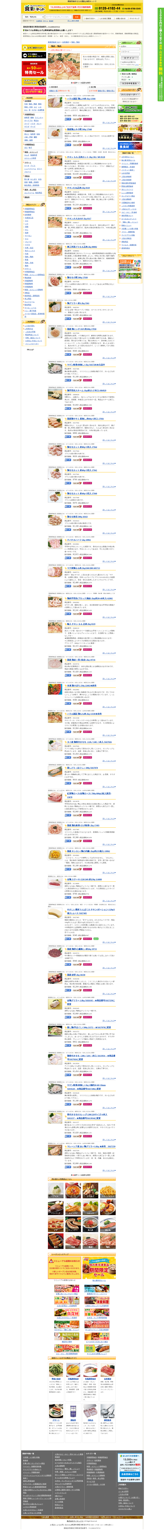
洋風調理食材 (73, 1379)
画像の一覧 (53, 91)
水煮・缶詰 (29, 248)
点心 (26, 148)
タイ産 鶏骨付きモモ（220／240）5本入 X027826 (89, 742)
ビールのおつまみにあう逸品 (97, 1342)
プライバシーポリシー (59, 1517)
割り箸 (26, 179)
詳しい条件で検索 (73, 20)
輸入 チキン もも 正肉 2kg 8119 (81, 624)
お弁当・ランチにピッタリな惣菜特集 (69, 1481)
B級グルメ (59, 1496)
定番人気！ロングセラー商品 (67, 1294)
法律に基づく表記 (76, 1517)
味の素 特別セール (128, 160)
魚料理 (32, 134)
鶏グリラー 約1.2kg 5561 (78, 303)
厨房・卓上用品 (30, 190)
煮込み (36, 120)
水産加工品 (29, 218)
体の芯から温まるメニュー (33, 1504)
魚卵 (26, 233)
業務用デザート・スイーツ (97, 1294)
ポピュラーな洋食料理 (63, 1484)
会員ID (123, 46)
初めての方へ (90, 18)
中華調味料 (29, 287)
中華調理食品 (30, 145)
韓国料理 (33, 155)
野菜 (26, 260)
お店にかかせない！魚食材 (67, 1318)
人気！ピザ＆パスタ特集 (32, 1513)
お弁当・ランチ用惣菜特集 (97, 1318)
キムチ (26, 155)
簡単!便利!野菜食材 (128, 183)
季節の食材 (56, 1379)
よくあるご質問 (105, 18)
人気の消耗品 (126, 238)
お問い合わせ (120, 18)
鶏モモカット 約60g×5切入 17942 (82, 470)
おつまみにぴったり (128, 219)
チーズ (32, 126)
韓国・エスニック (31, 152)
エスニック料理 (30, 158)
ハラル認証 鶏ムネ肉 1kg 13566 (81, 99)
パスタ (32, 124)
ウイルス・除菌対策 (128, 245)
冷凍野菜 (39, 21)
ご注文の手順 (30, 332)
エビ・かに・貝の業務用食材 (67, 1354)
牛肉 (26, 104)
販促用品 (38, 193)
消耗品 (27, 176)
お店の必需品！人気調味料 (67, 1306)
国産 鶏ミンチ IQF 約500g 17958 (81, 329)
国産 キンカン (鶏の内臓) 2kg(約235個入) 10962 (88, 851)
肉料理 (26, 118)
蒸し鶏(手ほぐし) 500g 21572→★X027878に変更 (89, 1027)
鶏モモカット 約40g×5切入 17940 (82, 493)
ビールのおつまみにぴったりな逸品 (68, 1463)
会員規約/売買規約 (92, 1517)
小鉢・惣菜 (28, 137)
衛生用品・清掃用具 (31, 185)
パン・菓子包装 (30, 311)
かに (26, 110)
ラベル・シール (30, 308)
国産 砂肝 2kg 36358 (76, 975)
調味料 (27, 197)
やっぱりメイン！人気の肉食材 (97, 1330)
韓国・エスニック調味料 (34, 290)
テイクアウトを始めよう (32, 1469)
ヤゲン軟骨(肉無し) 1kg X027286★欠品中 (86, 365)
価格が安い (102, 91)
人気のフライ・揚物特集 (64, 1487)
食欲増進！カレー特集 (63, 1460)
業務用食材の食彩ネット (33, 8)
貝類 (26, 227)
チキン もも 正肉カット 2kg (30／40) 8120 (86, 157)
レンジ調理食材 (127, 193)
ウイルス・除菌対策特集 (32, 1466)
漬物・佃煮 (28, 140)
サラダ (26, 126)
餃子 (30, 148)
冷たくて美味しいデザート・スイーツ (69, 1475)
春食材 (51, 21)
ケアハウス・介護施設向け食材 (34, 1484)
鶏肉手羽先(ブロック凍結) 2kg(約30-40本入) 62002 (90, 598)
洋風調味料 (29, 281)
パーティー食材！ (128, 170)
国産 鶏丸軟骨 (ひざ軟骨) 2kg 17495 (83, 825)
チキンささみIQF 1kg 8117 (79, 219)
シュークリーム (30, 169)
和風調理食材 (90, 1379)
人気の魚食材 (126, 180)
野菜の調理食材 (127, 186)
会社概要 (45, 1517)
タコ (26, 239)
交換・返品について (32, 338)
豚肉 (40, 104)
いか (40, 107)
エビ (35, 107)
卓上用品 (28, 299)
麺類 (35, 137)
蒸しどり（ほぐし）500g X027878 (82, 768)
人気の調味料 (126, 199)
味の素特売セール (99, 1280)
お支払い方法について (33, 341)
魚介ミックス (30, 251)
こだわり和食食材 (29, 1507)
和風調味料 (29, 284)
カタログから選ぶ (125, 1509)
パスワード (125, 52)
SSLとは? (30, 350)
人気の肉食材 (126, 177)
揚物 (32, 118)
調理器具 (107, 1420)
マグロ (34, 110)
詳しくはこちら (108, 123)
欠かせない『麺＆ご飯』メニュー (66, 1330)
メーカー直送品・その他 (96, 1484)
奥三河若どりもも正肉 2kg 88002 (82, 247)
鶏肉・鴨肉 (33, 104)
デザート (45, 21)
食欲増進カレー (127, 216)
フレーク (28, 242)
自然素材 (28, 101)
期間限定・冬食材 (128, 167)
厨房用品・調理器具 (32, 296)
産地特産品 (125, 248)
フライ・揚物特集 (128, 232)
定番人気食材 (60, 1499)
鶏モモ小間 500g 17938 (77, 277)
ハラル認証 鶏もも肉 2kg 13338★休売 (84, 714)
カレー (39, 124)
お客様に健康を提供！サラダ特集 (67, 1490)
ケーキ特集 (59, 1502)
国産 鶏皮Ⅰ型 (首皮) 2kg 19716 (81, 660)
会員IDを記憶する (129, 62)
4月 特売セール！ (127, 157)
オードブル (28, 120)
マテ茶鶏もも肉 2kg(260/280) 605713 (83, 568)
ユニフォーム (29, 193)
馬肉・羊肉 (28, 107)
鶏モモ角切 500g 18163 (77, 517)
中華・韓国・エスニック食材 (65, 1472)
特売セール (59, 1505)
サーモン (28, 236)
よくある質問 (123, 1491)
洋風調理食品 (30, 114)
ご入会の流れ (30, 326)
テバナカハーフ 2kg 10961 (79, 540)
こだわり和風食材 (128, 206)
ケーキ (26, 166)
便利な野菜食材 (29, 1481)
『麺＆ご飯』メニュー (129, 222)
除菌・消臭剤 (34, 182)
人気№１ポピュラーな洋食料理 (97, 1306)
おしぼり (33, 179)
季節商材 (28, 278)
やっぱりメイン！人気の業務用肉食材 (37, 1495)
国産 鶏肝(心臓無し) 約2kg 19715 (82, 949)
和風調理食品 (30, 131)
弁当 (40, 179)
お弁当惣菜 (125, 173)
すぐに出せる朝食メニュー (97, 1354)
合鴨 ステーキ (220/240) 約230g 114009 (84, 879)
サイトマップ (134, 18)
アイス (32, 166)
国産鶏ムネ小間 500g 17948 (79, 129)
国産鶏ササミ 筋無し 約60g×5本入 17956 (85, 419)
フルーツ (27, 172)
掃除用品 (124, 242)
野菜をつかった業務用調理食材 (34, 1487)
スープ (26, 124)
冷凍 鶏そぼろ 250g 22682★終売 (81, 686)
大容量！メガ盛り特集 (129, 229)
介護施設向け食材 (128, 203)
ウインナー (39, 118)
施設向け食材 (67, 1342)
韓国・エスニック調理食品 (35, 275)
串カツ (26, 134)
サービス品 (91, 1481)
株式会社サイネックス (75, 1521)
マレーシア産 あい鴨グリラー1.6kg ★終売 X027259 (91, 1146)
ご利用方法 (29, 329)
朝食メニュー (126, 225)
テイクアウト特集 (128, 235)
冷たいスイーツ (127, 189)
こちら (137, 64)
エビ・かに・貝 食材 (129, 212)
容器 (26, 182)
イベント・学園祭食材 (129, 163)
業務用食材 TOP (54, 42)
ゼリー (39, 169)
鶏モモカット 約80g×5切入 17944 (82, 447)
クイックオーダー (32, 344)
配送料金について (32, 335)
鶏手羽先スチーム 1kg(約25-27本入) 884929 (86, 390)
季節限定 (90, 1469)
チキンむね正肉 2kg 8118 (78, 188)
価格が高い (111, 91)
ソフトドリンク (60, 1493)
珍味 (38, 134)
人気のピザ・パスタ (128, 209)
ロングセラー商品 (128, 196)
